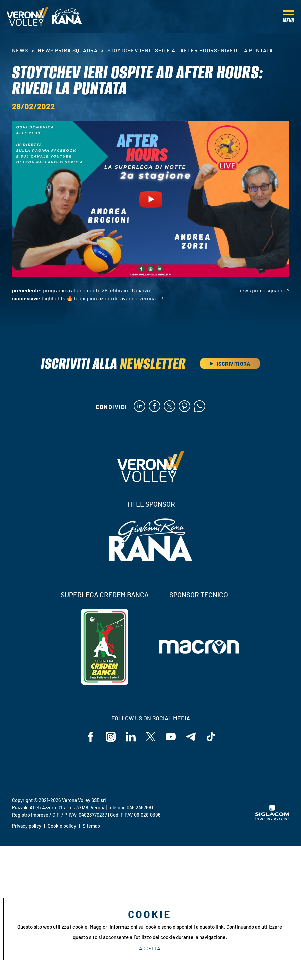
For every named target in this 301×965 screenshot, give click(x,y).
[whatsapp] (199, 406)
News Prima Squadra (68, 50)
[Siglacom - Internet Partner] (272, 818)
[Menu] (288, 16)
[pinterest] (184, 406)
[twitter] (169, 406)
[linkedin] (139, 406)
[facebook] (154, 406)
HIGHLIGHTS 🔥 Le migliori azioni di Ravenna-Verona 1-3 (102, 298)
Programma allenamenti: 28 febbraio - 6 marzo (96, 290)
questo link (212, 927)
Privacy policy (26, 826)
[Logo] (27, 17)
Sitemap (91, 826)
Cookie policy (62, 826)
